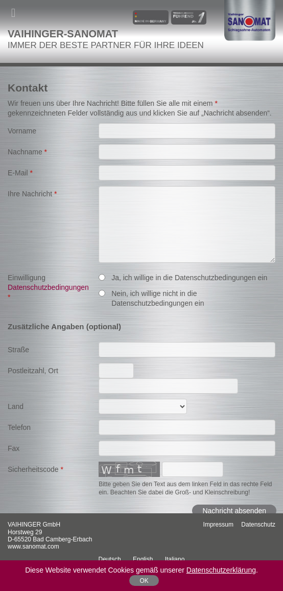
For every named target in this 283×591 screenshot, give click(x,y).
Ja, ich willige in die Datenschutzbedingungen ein (183, 278)
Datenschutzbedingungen (48, 287)
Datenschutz (258, 524)
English (143, 559)
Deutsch (110, 559)
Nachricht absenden (234, 511)
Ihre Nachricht (32, 194)
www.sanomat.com (33, 546)
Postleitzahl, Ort (33, 371)
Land (15, 406)
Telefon (19, 427)
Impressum (218, 524)
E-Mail (20, 173)
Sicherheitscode (35, 469)
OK (143, 580)
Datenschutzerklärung (221, 570)
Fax (13, 448)
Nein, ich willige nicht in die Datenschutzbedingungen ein (151, 298)
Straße (18, 350)
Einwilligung (48, 287)
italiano (175, 559)
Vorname (22, 131)
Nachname (27, 152)
